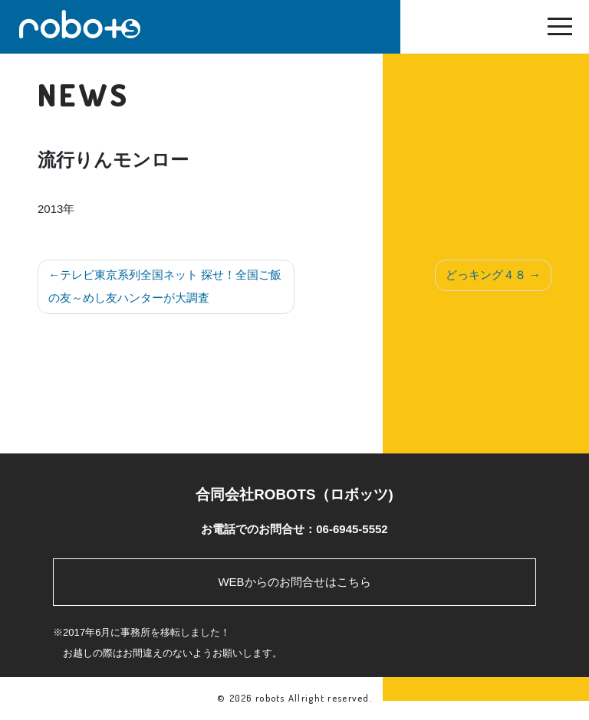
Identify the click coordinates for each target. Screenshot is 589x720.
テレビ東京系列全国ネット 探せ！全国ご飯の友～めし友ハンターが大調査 (164, 286)
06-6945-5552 (351, 528)
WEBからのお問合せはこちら (294, 581)
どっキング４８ (486, 274)
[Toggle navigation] (560, 30)
